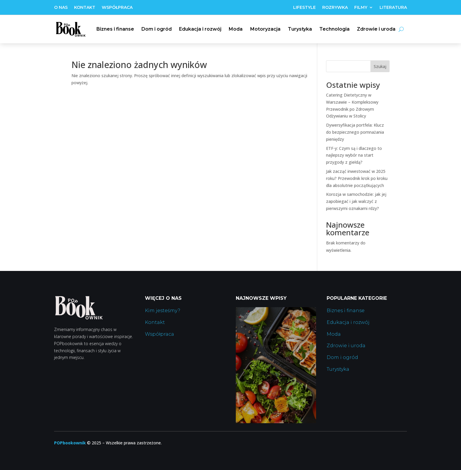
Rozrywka (335, 7)
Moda (236, 29)
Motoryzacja (265, 29)
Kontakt (84, 7)
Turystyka (300, 29)
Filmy (360, 7)
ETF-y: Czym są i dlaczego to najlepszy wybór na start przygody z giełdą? (354, 155)
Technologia (334, 29)
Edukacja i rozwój (200, 29)
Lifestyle (304, 7)
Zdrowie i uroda (376, 29)
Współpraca (117, 7)
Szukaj (380, 66)
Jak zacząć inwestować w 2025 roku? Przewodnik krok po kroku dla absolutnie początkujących (356, 178)
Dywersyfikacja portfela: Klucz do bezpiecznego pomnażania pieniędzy (355, 132)
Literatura (393, 7)
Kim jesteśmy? (162, 310)
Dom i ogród (156, 29)
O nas (61, 7)
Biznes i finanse (115, 29)
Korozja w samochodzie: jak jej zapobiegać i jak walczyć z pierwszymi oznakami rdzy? (356, 201)
